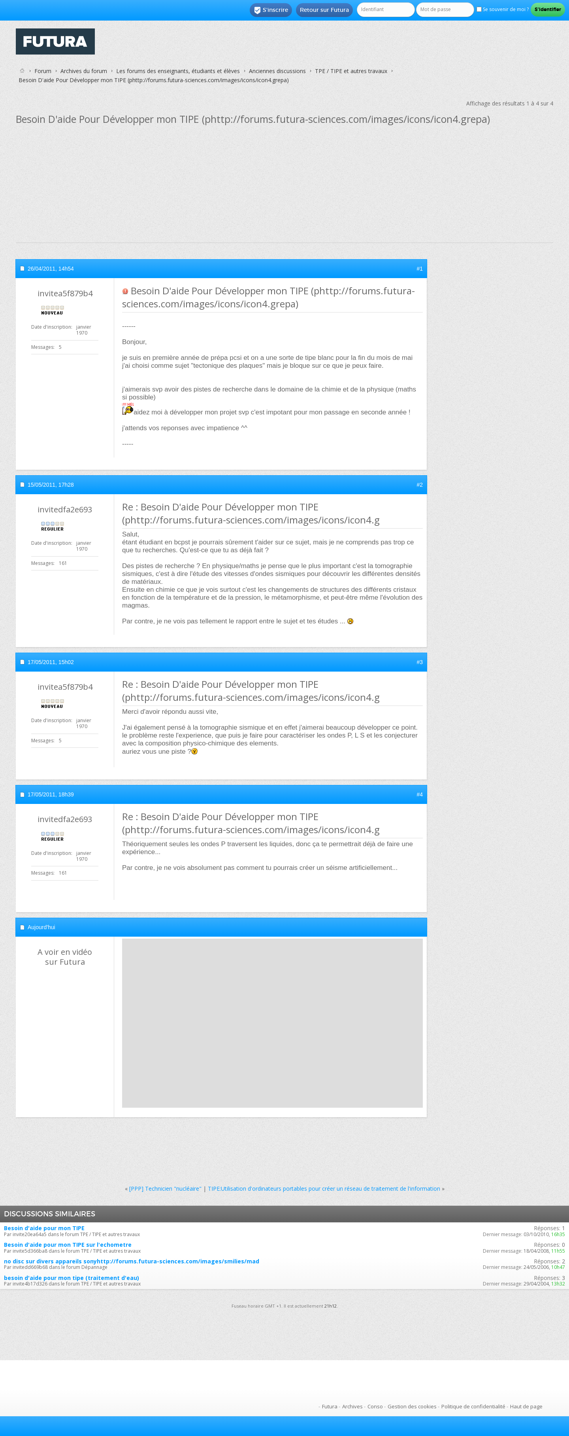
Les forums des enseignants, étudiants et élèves (178, 71)
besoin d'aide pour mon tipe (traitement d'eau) (71, 1278)
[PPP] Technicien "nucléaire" (165, 1188)
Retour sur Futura (324, 9)
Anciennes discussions (277, 71)
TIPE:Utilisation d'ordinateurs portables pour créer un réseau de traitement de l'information (324, 1188)
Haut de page (526, 1406)
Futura (329, 1406)
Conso (375, 1406)
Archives (352, 1406)
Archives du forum (83, 71)
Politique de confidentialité (473, 1406)
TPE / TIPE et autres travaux (351, 71)
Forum (42, 71)
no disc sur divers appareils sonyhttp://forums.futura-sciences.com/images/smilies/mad (131, 1261)
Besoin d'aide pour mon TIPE (44, 1228)
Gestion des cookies (412, 1406)
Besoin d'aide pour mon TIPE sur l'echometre (68, 1244)
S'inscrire (271, 10)
